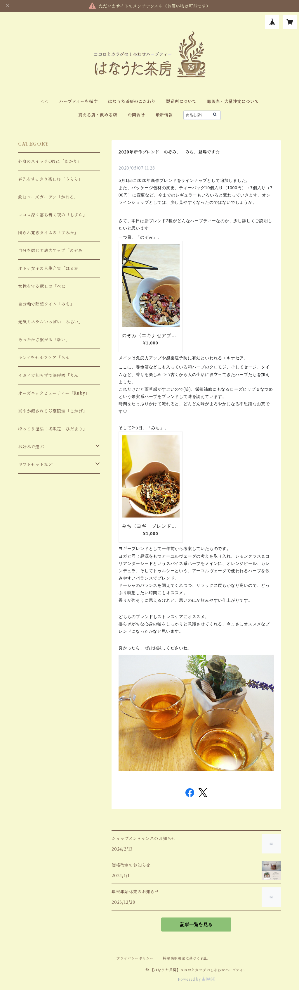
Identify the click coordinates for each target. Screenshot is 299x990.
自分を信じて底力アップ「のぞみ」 (52, 250)
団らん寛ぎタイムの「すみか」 (48, 232)
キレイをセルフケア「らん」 (46, 357)
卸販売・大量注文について (233, 101)
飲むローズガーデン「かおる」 (48, 197)
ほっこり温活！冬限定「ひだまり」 (52, 429)
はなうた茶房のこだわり (132, 101)
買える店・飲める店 (97, 115)
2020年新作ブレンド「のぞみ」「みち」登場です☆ (169, 152)
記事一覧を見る (196, 924)
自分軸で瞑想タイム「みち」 (46, 304)
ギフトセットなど (35, 464)
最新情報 (164, 115)
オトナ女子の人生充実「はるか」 (50, 268)
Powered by (196, 979)
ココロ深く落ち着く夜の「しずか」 (52, 215)
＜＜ (44, 101)
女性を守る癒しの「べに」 (44, 286)
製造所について (181, 101)
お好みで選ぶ (31, 446)
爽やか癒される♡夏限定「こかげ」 (52, 411)
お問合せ (136, 115)
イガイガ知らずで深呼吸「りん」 (50, 375)
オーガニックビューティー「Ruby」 (53, 393)
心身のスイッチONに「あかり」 (50, 161)
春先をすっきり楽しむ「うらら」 (50, 179)
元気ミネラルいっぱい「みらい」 (50, 322)
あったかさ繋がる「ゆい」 (44, 339)
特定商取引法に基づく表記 (185, 958)
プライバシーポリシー (135, 958)
